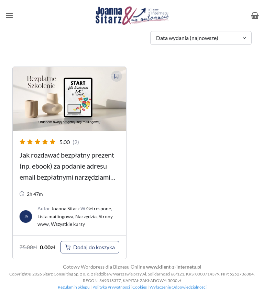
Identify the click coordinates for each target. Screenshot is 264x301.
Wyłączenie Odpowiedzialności (178, 287)
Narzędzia (86, 216)
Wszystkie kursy (68, 224)
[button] (9, 15)
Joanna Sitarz (65, 208)
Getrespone (98, 208)
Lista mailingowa (55, 216)
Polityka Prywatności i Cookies (119, 287)
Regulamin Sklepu (74, 287)
